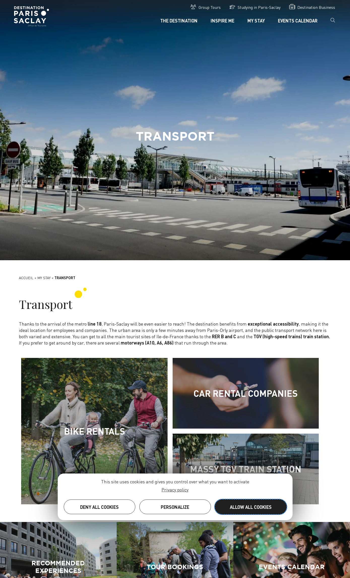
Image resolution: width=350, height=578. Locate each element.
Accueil (26, 277)
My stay (44, 277)
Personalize (175, 507)
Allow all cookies (251, 507)
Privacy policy (175, 489)
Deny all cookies (99, 507)
